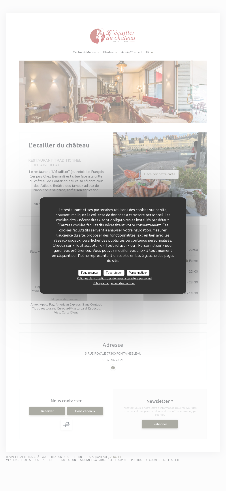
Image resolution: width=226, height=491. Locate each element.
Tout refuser (114, 273)
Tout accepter (89, 273)
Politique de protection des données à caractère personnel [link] (114, 279)
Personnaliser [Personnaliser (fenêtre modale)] (138, 273)
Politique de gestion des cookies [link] (114, 283)
